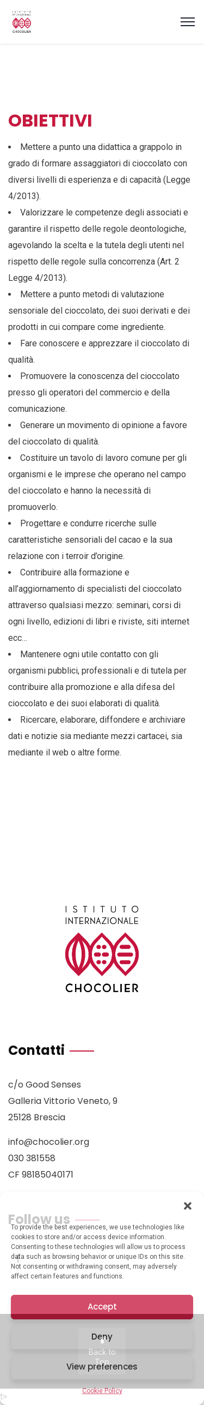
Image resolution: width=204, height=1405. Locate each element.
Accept (102, 1306)
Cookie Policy (102, 1391)
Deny (102, 1336)
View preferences (102, 1366)
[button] (187, 1205)
